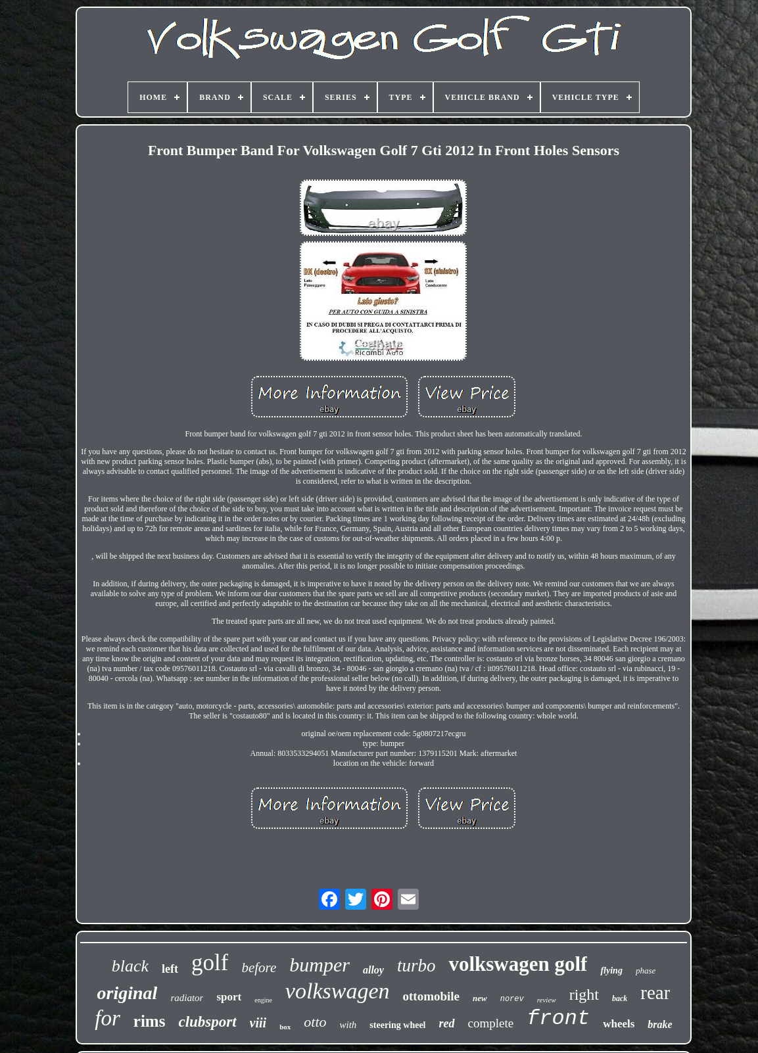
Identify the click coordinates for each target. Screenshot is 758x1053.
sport (228, 997)
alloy (373, 969)
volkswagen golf (517, 963)
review (546, 1000)
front (558, 1018)
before (258, 967)
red (447, 1023)
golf (209, 962)
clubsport (207, 1022)
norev (512, 999)
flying (611, 970)
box (285, 1027)
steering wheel (397, 1025)
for (107, 1018)
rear (655, 992)
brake (660, 1024)
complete (491, 1023)
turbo (416, 965)
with (348, 1024)
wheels (618, 1024)
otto (315, 1022)
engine (263, 1000)
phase (645, 970)
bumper (319, 964)
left (170, 968)
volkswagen (337, 991)
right (584, 994)
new (480, 998)
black (130, 965)
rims (149, 1021)
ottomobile (431, 996)
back (619, 998)
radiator (186, 998)
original (127, 993)
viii (258, 1023)
